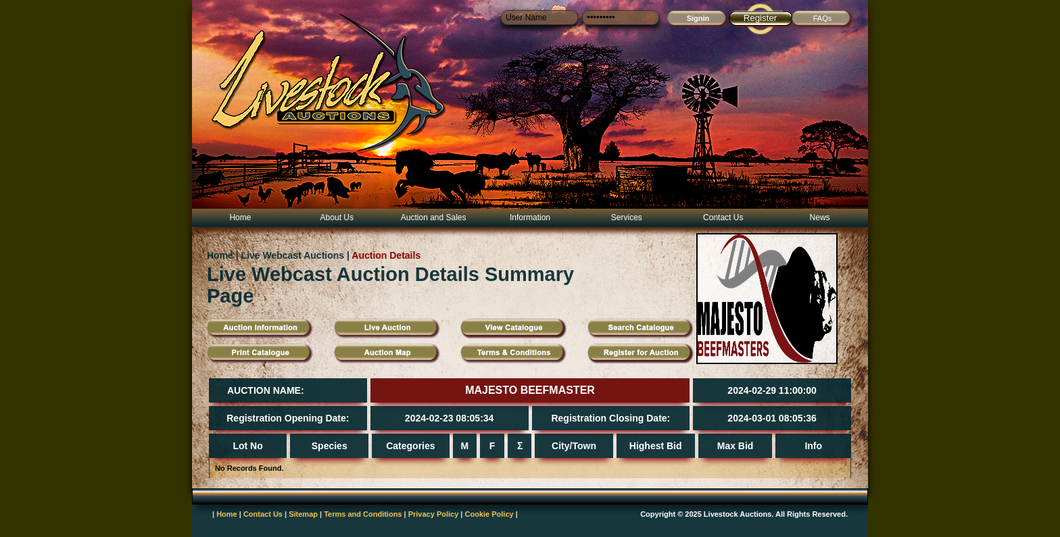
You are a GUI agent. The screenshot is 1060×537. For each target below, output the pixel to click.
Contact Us (723, 217)
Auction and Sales (433, 217)
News (820, 217)
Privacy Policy (433, 514)
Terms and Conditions (363, 514)
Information (530, 217)
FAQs (822, 18)
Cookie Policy (489, 514)
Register (760, 18)
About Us (337, 217)
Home (240, 217)
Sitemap (303, 514)
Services (626, 217)
